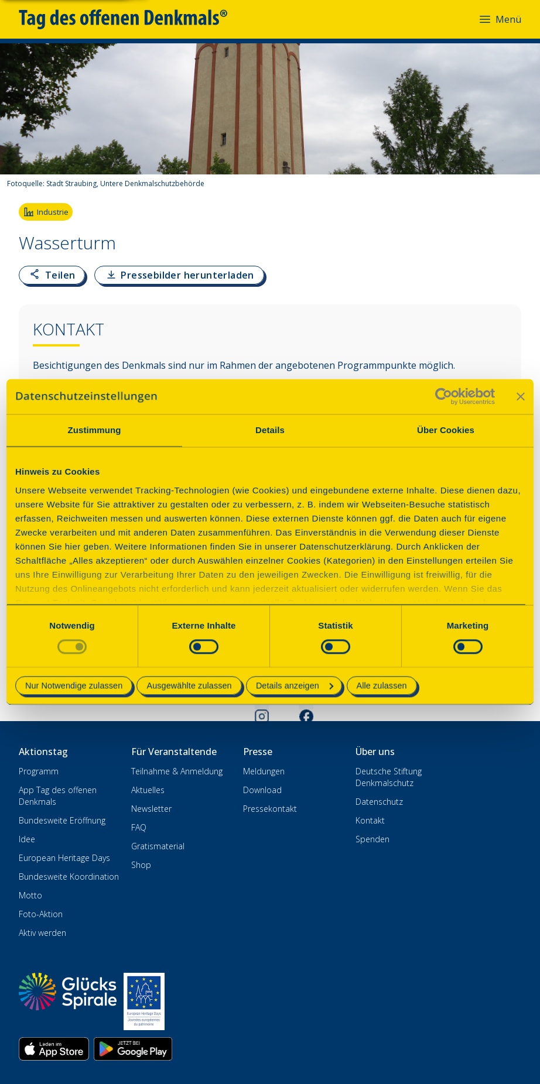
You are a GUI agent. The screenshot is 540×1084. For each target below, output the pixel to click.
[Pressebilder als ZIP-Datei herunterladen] (179, 275)
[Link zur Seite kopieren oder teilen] (52, 275)
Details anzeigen (294, 686)
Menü (499, 19)
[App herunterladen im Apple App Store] (54, 1049)
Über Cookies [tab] (445, 430)
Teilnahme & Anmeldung (177, 771)
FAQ (138, 827)
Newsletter (151, 808)
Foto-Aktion (41, 914)
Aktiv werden (42, 932)
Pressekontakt (270, 808)
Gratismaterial (157, 846)
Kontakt (370, 820)
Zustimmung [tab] (94, 430)
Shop (141, 864)
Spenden (372, 839)
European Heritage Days (64, 857)
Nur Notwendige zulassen (73, 686)
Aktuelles (148, 789)
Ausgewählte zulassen (188, 686)
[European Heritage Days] (144, 1001)
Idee (27, 839)
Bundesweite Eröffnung (62, 820)
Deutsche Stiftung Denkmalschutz (389, 777)
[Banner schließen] (521, 396)
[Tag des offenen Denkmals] (131, 19)
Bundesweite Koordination (69, 876)
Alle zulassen (382, 686)
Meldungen (264, 771)
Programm (39, 771)
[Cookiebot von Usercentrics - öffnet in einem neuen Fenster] (443, 396)
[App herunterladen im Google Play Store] (133, 1049)
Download (262, 789)
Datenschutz (379, 801)
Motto (30, 895)
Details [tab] (270, 430)
